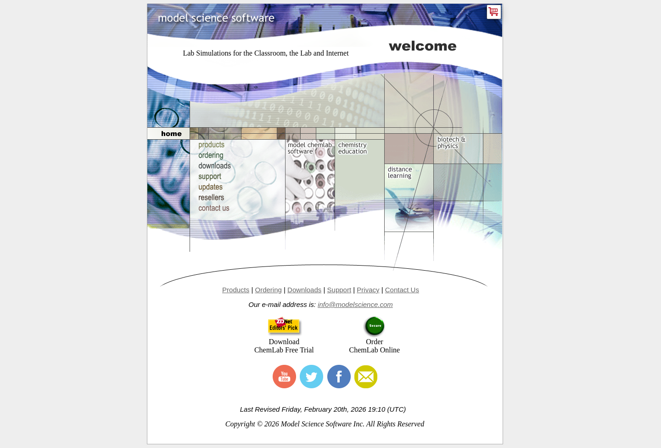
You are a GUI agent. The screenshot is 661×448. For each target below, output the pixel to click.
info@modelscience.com (355, 304)
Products (235, 290)
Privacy (368, 290)
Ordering (268, 290)
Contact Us (402, 290)
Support (339, 290)
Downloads (304, 290)
